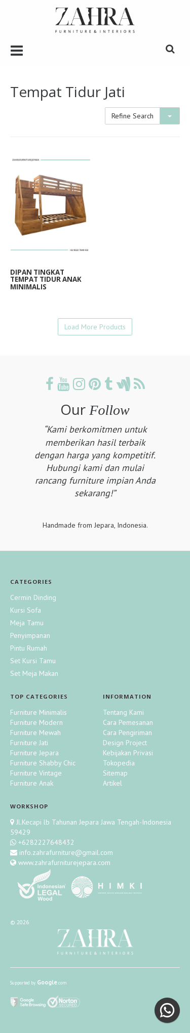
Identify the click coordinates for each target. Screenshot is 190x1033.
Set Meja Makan (34, 673)
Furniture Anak (31, 783)
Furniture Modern (36, 722)
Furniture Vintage (36, 773)
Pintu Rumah (28, 648)
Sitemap (115, 773)
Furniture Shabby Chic (42, 762)
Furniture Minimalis (38, 712)
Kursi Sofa (25, 610)
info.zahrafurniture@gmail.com (65, 852)
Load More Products (95, 326)
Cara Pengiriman (127, 732)
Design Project (125, 742)
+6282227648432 (46, 842)
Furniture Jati (29, 742)
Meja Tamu (27, 622)
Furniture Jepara (34, 752)
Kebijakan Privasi (128, 752)
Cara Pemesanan (128, 722)
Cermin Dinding (33, 597)
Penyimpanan (30, 635)
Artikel (112, 783)
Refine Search (132, 115)
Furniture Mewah (35, 732)
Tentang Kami (123, 712)
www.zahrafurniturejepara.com (63, 862)
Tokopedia (119, 762)
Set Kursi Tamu (33, 660)
